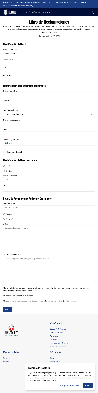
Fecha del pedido (9, 204)
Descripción (7, 185)
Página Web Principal (58, 329)
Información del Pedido (11, 254)
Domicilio (6, 100)
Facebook (6, 361)
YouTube (53, 339)
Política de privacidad (58, 347)
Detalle (5, 224)
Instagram (7, 358)
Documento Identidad (11, 110)
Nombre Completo (10, 91)
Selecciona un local (10, 49)
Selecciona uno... (49, 53)
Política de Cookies (50, 380)
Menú (28, 12)
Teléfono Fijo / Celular (11, 139)
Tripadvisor (54, 336)
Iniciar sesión (55, 361)
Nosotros (46, 12)
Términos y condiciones (59, 343)
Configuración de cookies (69, 385)
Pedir (52, 358)
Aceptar (88, 385)
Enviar (7, 309)
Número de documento (11, 120)
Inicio (21, 12)
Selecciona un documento (49, 114)
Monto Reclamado (10, 176)
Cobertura (36, 12)
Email (5, 130)
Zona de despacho (57, 332)
